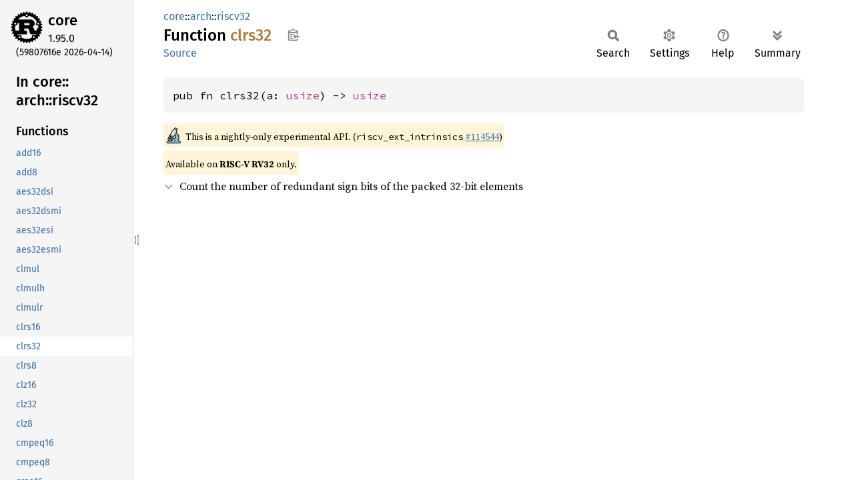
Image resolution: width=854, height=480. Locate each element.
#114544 (482, 136)
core (62, 20)
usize (303, 95)
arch (200, 16)
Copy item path (293, 34)
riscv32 (233, 16)
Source (180, 53)
